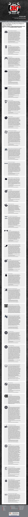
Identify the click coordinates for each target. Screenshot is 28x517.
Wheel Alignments (11, 479)
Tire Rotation (10, 382)
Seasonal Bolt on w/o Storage (13, 304)
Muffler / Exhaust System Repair (14, 244)
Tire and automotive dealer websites (15, 513)
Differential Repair (11, 162)
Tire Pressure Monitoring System (14, 364)
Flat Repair (10, 189)
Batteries (9, 86)
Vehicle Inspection (11, 467)
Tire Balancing (10, 331)
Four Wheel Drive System (12, 216)
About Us (16, 21)
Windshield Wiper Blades (12, 493)
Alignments (10, 57)
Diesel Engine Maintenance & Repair (15, 148)
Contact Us (21, 21)
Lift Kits (9, 230)
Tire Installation (11, 345)
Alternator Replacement (12, 69)
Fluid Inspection (11, 204)
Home (6, 21)
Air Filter (9, 45)
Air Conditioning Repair (12, 30)
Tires (9, 406)
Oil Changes (10, 273)
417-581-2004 (6, 27)
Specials (13, 21)
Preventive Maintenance (12, 288)
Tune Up (9, 444)
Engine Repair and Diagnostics (13, 177)
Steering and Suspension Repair (14, 315)
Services (9, 21)
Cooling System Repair (12, 130)
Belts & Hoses (10, 100)
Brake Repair (10, 116)
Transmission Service (12, 425)
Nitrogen (9, 259)
